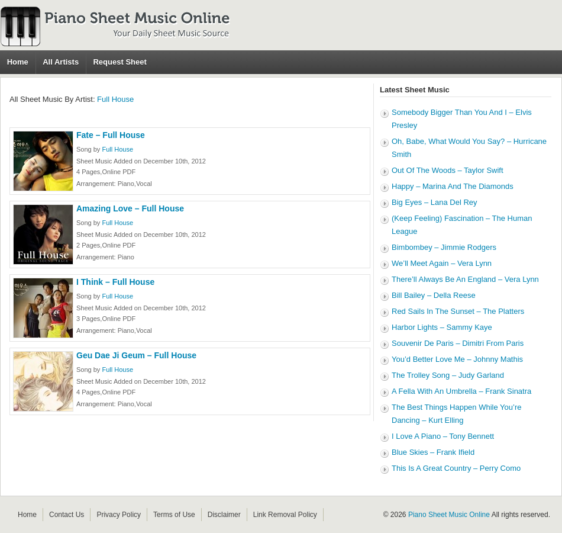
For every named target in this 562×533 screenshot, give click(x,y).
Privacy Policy (118, 514)
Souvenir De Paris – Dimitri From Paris (458, 343)
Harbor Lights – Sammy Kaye (442, 327)
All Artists (61, 61)
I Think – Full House (115, 282)
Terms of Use (174, 514)
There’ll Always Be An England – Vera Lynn (465, 279)
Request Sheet (119, 61)
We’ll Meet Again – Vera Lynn (442, 263)
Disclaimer (224, 514)
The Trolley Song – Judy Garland (448, 375)
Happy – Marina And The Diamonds (452, 186)
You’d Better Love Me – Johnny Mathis (457, 359)
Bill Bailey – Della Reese (434, 295)
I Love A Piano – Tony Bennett (443, 436)
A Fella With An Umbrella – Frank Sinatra (461, 391)
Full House (115, 99)
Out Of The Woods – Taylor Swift (447, 170)
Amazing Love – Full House (130, 208)
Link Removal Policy (285, 514)
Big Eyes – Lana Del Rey (434, 202)
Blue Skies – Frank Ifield (433, 452)
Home (17, 61)
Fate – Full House (110, 135)
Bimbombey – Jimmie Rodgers (444, 247)
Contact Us (66, 514)
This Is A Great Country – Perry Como (456, 468)
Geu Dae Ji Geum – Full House (136, 355)
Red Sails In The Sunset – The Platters (458, 311)
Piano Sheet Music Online (449, 514)
